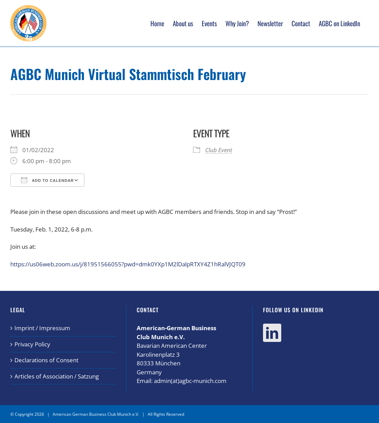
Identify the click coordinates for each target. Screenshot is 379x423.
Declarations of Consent (46, 360)
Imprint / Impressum (42, 328)
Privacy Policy (32, 344)
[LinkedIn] (272, 333)
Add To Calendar (47, 180)
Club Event (218, 150)
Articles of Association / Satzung (56, 376)
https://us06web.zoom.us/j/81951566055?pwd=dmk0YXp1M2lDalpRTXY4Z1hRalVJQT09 (127, 264)
